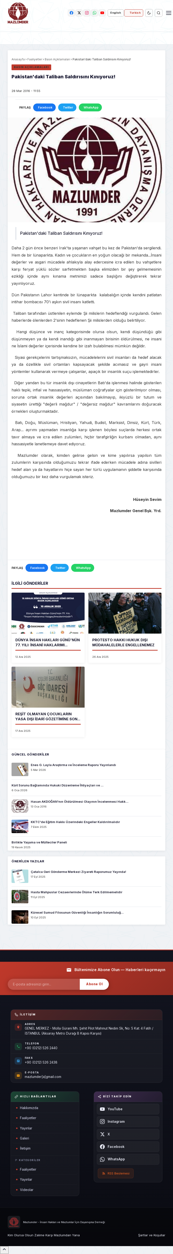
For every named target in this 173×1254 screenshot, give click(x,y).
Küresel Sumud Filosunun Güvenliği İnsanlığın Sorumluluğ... (77, 912)
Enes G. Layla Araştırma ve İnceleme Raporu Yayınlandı (73, 765)
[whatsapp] (94, 13)
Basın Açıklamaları (57, 59)
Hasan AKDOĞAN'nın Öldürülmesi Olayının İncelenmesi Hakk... (80, 801)
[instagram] (86, 13)
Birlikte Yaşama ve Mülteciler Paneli (39, 842)
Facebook (45, 107)
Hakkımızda (27, 1108)
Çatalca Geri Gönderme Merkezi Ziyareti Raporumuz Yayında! (78, 872)
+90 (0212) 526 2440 (41, 1048)
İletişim (23, 1148)
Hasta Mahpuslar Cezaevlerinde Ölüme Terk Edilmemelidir (76, 892)
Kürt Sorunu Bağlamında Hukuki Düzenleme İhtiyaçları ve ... (58, 785)
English (115, 12)
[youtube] (102, 13)
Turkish (135, 12)
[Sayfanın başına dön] (4, 1250)
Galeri (22, 1138)
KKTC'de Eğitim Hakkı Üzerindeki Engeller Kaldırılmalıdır (75, 822)
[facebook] (71, 13)
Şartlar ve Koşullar (151, 1235)
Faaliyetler (34, 59)
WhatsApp (91, 107)
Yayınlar (24, 1128)
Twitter (68, 107)
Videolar (24, 1190)
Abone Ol (94, 984)
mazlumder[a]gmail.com (43, 1077)
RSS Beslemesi (116, 1173)
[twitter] (79, 13)
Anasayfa (18, 59)
